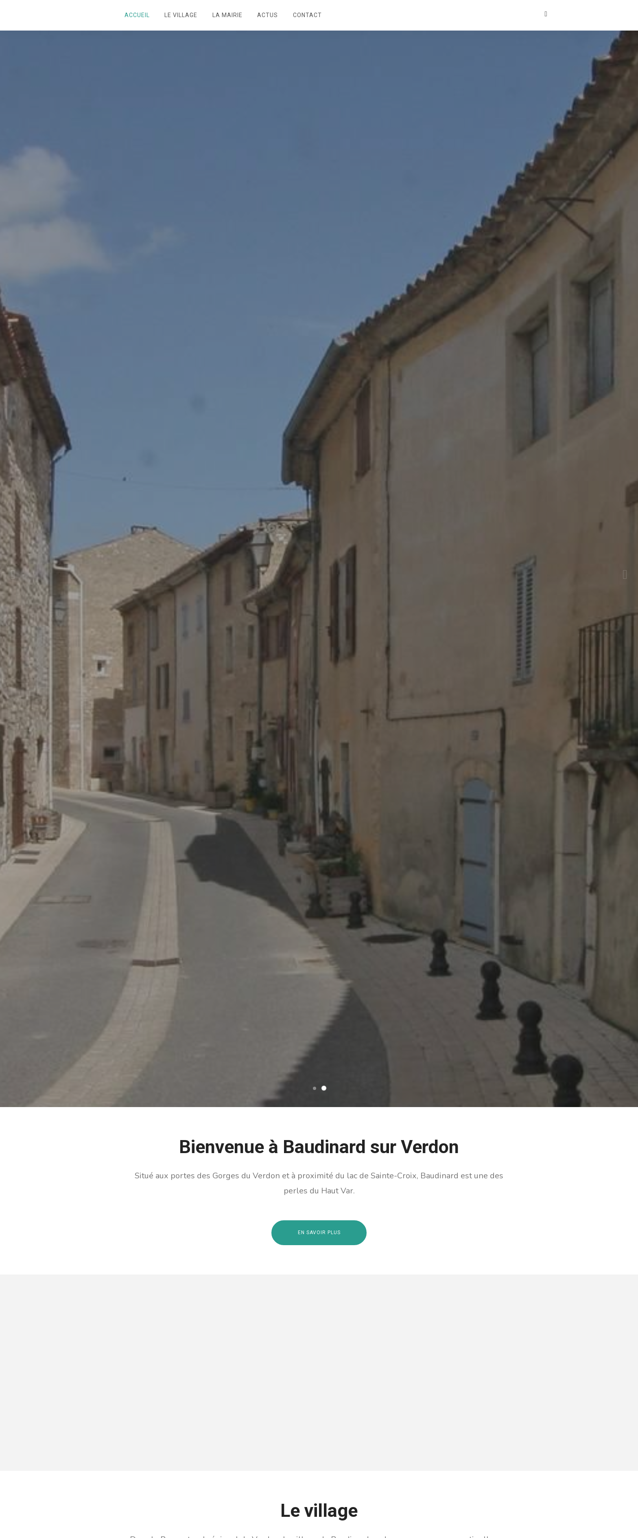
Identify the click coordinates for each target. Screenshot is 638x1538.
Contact (307, 15)
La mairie (227, 15)
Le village (180, 15)
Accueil (137, 15)
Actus (267, 15)
